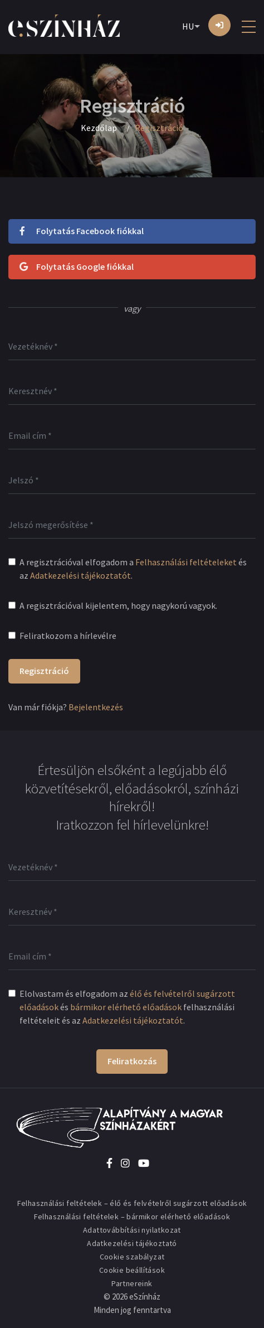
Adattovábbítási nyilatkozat (132, 1230)
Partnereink (131, 1283)
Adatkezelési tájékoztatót (80, 575)
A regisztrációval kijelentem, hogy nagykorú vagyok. (118, 605)
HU (188, 26)
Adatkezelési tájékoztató (132, 1243)
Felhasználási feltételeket (186, 562)
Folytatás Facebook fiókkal (81, 230)
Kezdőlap (99, 127)
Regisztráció (44, 670)
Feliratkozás (132, 1061)
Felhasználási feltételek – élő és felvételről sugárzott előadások (132, 1203)
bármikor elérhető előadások (126, 1006)
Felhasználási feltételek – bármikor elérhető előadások (132, 1216)
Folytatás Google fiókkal (76, 266)
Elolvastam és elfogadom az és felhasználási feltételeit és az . (127, 1007)
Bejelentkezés (96, 707)
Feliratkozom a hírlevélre (67, 635)
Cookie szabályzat (132, 1257)
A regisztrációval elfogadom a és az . (133, 568)
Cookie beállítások (132, 1270)
